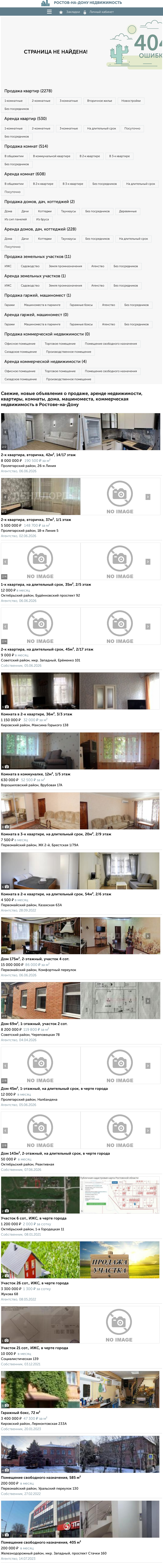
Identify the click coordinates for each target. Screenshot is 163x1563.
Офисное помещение (20, 343)
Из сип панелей (16, 219)
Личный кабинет (99, 12)
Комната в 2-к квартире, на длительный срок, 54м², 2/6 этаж (56, 894)
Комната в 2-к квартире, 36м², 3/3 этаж (36, 714)
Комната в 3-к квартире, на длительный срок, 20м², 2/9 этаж (56, 834)
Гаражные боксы (81, 305)
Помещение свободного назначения (111, 343)
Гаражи (10, 305)
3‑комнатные (69, 100)
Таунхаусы (68, 211)
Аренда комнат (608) (24, 174)
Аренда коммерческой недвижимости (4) (45, 362)
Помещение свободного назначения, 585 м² (41, 1478)
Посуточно (132, 128)
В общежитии (14, 156)
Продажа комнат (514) (26, 146)
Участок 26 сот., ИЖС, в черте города (35, 1283)
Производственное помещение (68, 351)
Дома (8, 211)
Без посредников (17, 109)
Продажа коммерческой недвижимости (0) (47, 334)
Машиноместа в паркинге (42, 305)
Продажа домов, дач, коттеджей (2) (39, 202)
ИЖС (8, 266)
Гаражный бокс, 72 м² (20, 1413)
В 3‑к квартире (119, 156)
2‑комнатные (41, 100)
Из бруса (42, 219)
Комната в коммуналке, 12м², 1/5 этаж (35, 774)
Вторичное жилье (99, 100)
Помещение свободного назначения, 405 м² (41, 1543)
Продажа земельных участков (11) (37, 257)
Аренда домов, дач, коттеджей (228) (40, 229)
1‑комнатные (13, 100)
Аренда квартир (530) (25, 119)
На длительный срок (101, 128)
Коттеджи (45, 211)
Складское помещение (21, 351)
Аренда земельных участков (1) (35, 276)
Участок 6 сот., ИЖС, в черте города (34, 1218)
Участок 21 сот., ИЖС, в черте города (34, 1348)
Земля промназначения (65, 266)
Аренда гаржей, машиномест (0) (36, 315)
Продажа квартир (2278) (28, 91)
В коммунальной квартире (51, 156)
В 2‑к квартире (90, 156)
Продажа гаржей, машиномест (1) (37, 295)
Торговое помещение (60, 343)
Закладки (69, 12)
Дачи (25, 211)
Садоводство (30, 266)
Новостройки (131, 100)
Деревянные (128, 211)
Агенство (97, 266)
